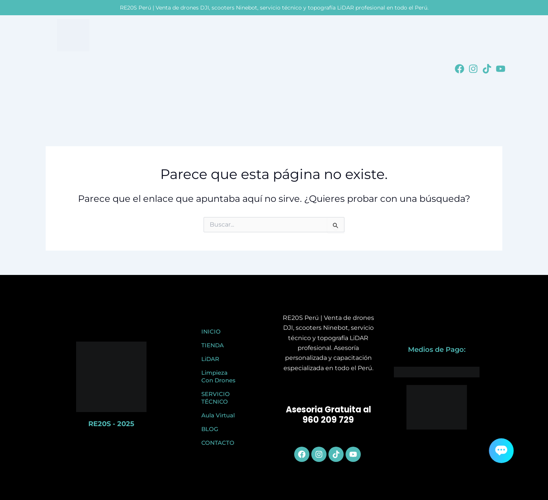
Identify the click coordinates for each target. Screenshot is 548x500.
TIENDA (212, 345)
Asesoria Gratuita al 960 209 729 (328, 415)
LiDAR (210, 359)
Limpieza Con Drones (218, 376)
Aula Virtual (218, 415)
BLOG (209, 429)
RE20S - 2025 (111, 424)
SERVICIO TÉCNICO (215, 397)
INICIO (211, 331)
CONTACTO (217, 442)
